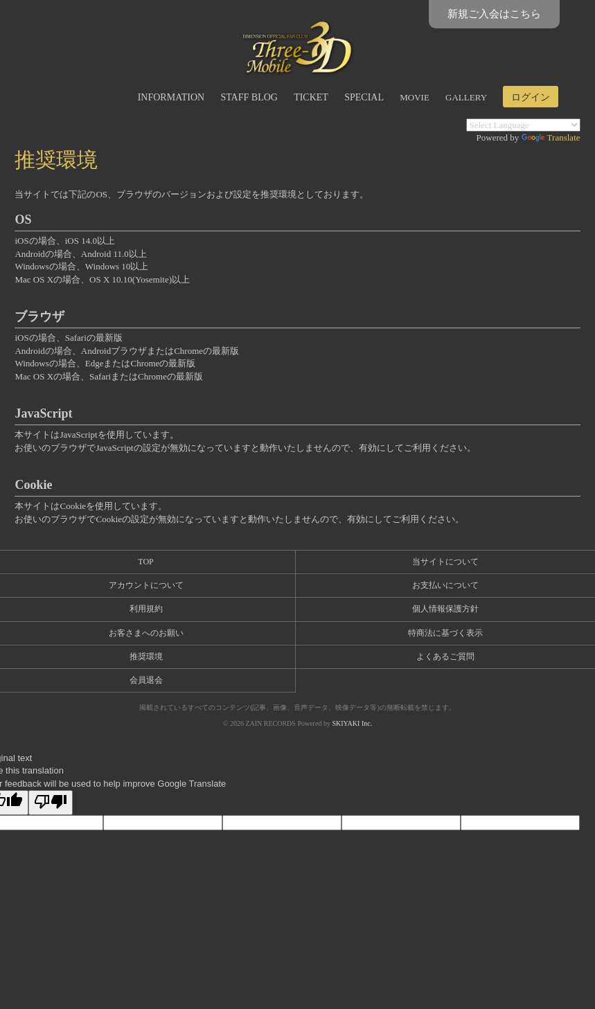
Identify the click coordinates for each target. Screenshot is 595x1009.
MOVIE (414, 97)
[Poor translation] (50, 802)
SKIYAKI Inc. (352, 723)
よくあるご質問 (445, 656)
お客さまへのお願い (146, 633)
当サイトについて (445, 561)
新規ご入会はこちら (494, 13)
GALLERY (466, 97)
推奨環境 (146, 656)
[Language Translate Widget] (523, 125)
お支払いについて (445, 585)
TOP (145, 561)
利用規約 (146, 609)
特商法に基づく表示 (445, 633)
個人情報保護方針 (445, 609)
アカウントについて (146, 585)
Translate (551, 137)
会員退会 (146, 680)
